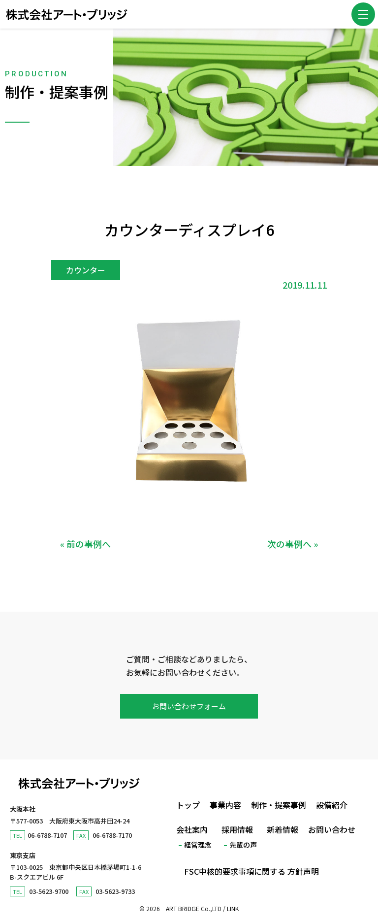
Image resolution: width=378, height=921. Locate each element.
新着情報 (282, 829)
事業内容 (225, 805)
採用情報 (237, 829)
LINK (233, 908)
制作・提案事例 (278, 805)
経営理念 (198, 845)
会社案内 (192, 829)
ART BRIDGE (182, 908)
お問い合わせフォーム (189, 706)
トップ (188, 805)
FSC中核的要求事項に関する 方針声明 (251, 871)
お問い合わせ (331, 829)
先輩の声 (243, 845)
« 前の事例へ (85, 543)
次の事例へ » (292, 543)
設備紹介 (331, 805)
